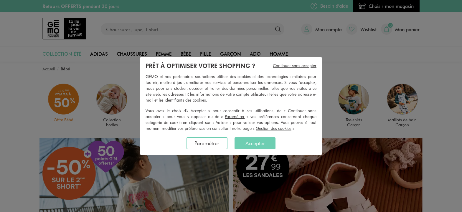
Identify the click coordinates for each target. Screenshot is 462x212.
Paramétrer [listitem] (206, 143)
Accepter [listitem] (255, 143)
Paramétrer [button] (235, 116)
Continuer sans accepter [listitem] (294, 65)
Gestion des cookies (273, 128)
